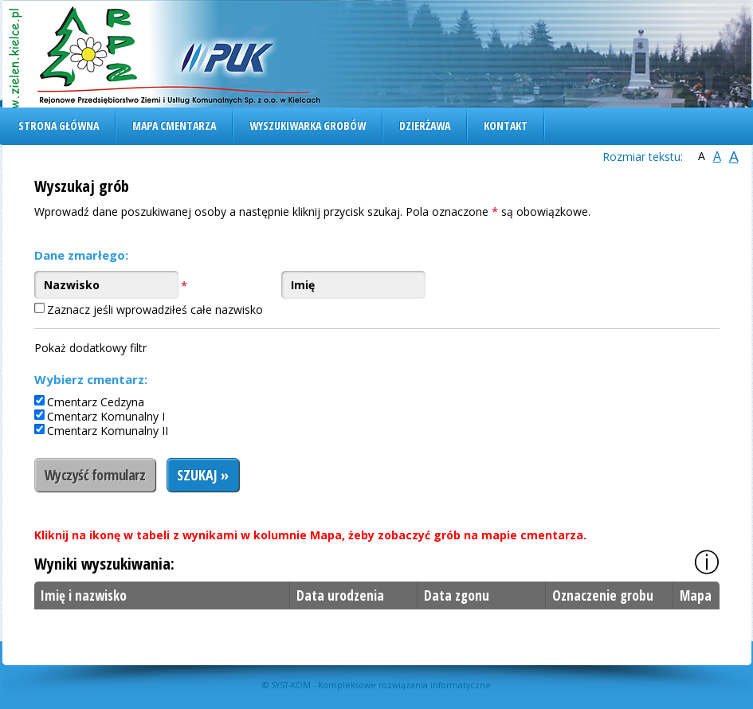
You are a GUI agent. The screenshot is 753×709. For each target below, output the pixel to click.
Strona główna (58, 125)
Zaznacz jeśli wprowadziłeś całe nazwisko (155, 309)
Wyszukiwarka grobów (307, 125)
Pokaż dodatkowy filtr (90, 347)
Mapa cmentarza (174, 125)
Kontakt (505, 125)
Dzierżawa (424, 125)
